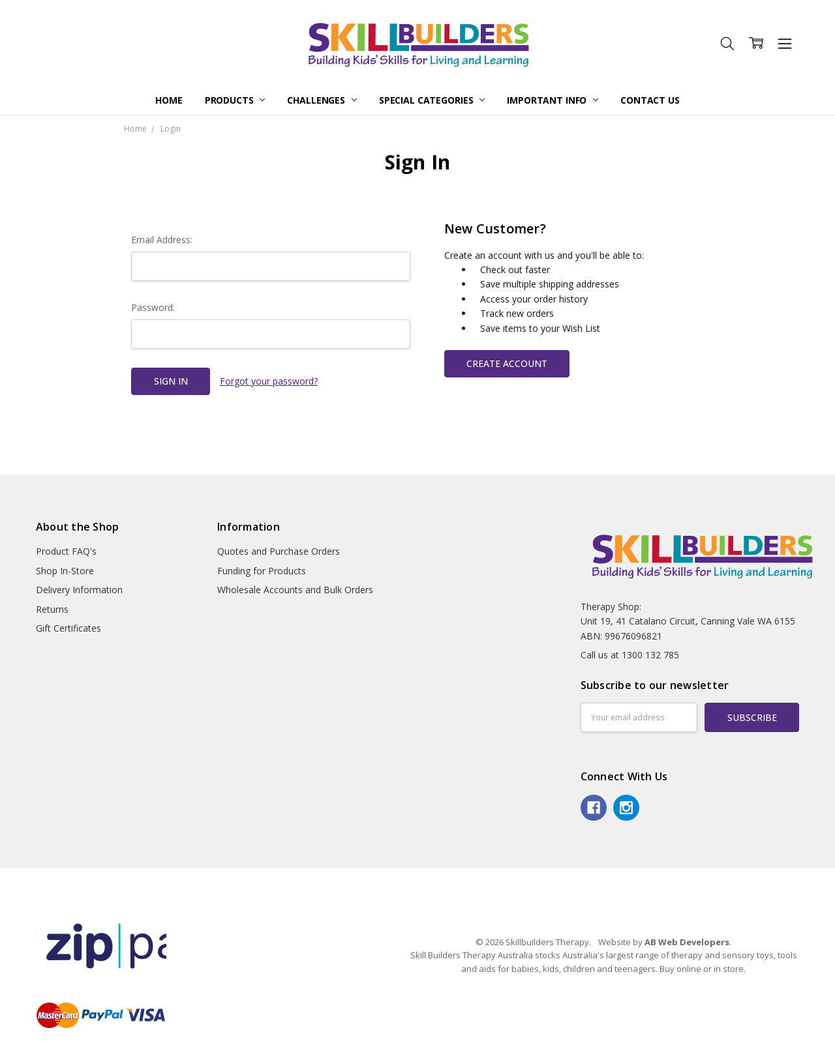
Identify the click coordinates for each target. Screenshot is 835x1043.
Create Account (506, 363)
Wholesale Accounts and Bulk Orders (295, 589)
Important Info (552, 100)
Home (168, 100)
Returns (52, 609)
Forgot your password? (269, 381)
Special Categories (432, 100)
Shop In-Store (65, 571)
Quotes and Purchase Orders (278, 551)
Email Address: (161, 239)
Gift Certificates (68, 628)
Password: (153, 307)
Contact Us (650, 100)
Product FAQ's (66, 551)
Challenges (321, 100)
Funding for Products (261, 571)
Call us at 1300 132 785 (630, 655)
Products (235, 100)
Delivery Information (79, 589)
